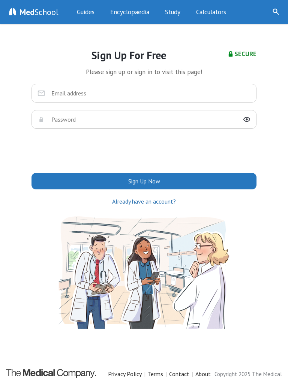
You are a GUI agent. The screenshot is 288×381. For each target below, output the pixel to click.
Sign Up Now (255, 12)
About (203, 374)
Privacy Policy (125, 374)
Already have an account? (144, 201)
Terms (155, 374)
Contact (179, 374)
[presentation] (144, 150)
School (39, 12)
